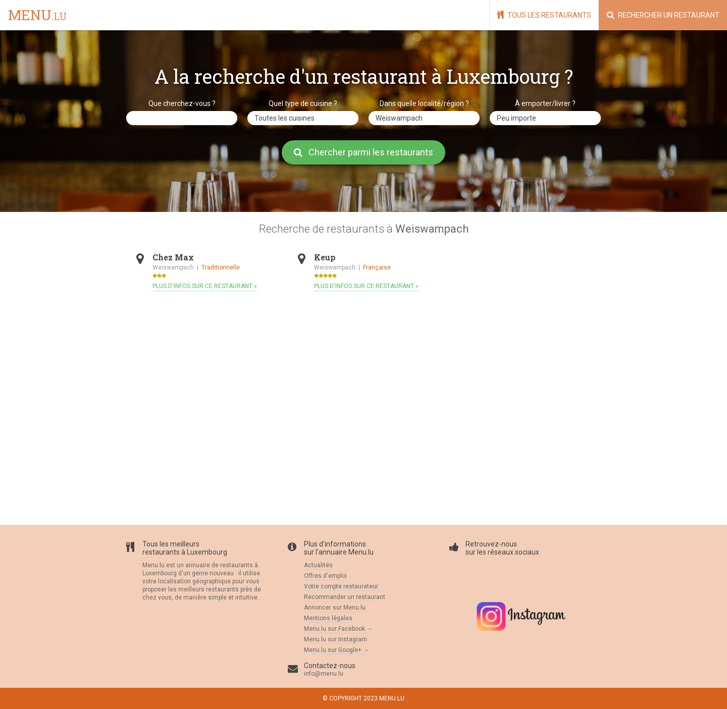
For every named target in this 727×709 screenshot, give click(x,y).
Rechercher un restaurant (663, 15)
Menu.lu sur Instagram (335, 639)
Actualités (318, 565)
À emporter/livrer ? (545, 103)
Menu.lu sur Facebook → (338, 628)
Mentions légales (328, 618)
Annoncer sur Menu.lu (335, 607)
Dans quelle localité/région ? (424, 103)
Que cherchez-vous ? (182, 103)
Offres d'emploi (325, 575)
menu (37, 15)
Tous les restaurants (544, 15)
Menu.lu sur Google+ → (336, 649)
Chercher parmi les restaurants (363, 152)
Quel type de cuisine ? (303, 103)
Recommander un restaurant (344, 597)
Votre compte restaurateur (341, 586)
